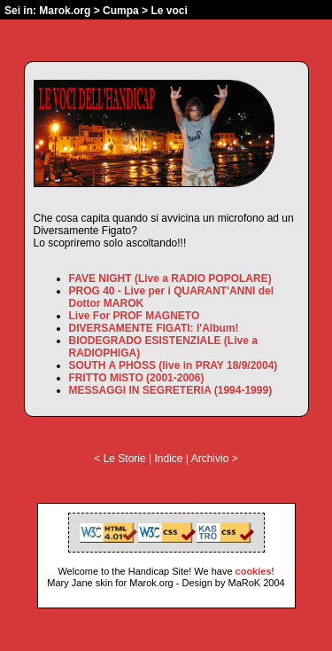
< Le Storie (119, 458)
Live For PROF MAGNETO (134, 316)
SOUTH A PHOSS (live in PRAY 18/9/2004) (173, 365)
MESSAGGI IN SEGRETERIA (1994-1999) (171, 390)
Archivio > (214, 458)
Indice (168, 458)
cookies (253, 571)
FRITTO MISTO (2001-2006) (137, 378)
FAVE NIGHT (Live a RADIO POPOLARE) (170, 278)
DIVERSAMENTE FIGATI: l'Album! (154, 328)
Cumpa (121, 10)
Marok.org (64, 10)
